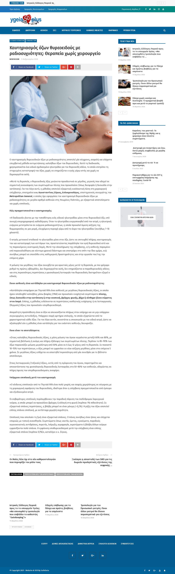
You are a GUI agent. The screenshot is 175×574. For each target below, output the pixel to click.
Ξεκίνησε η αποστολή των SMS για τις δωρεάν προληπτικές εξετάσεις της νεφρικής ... (92, 462)
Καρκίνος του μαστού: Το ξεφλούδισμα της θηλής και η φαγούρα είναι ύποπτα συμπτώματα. (146, 134)
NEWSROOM (14, 59)
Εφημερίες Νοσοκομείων (34, 9)
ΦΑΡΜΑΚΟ (113, 30)
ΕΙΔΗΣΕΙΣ (16, 30)
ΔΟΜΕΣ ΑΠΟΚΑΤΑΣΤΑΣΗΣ (62, 544)
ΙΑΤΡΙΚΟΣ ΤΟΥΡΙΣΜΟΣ (71, 30)
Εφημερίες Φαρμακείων (57, 9)
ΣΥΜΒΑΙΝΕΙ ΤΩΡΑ (31, 40)
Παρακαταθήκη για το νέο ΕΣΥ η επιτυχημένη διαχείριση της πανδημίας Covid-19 (147, 178)
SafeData (45, 570)
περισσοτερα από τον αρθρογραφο (39, 474)
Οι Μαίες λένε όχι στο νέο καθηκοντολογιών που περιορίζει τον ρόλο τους (33, 461)
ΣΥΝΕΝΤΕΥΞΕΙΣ (127, 544)
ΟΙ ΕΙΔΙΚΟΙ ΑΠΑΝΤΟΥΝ (17, 40)
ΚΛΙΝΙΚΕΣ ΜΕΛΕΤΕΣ (94, 30)
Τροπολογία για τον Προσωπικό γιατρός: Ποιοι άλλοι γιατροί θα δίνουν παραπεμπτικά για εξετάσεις (147, 85)
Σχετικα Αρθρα (16, 474)
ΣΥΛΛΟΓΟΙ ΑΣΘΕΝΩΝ (107, 544)
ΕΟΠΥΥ (44, 544)
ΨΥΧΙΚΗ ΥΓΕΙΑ (129, 30)
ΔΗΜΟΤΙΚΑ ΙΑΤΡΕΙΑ (86, 544)
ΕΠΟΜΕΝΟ (29, 527)
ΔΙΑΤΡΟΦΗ (30, 30)
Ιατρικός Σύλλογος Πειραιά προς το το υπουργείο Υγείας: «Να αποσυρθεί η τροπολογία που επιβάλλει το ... (147, 53)
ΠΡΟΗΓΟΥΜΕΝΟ (16, 527)
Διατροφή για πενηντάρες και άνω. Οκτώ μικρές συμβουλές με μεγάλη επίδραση (148, 151)
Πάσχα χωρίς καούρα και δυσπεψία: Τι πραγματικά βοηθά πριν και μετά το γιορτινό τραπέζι (148, 101)
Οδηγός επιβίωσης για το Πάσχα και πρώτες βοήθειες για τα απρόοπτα (59, 508)
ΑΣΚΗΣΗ (43, 30)
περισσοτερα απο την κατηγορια (69, 474)
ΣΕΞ (54, 30)
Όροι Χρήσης (15, 9)
